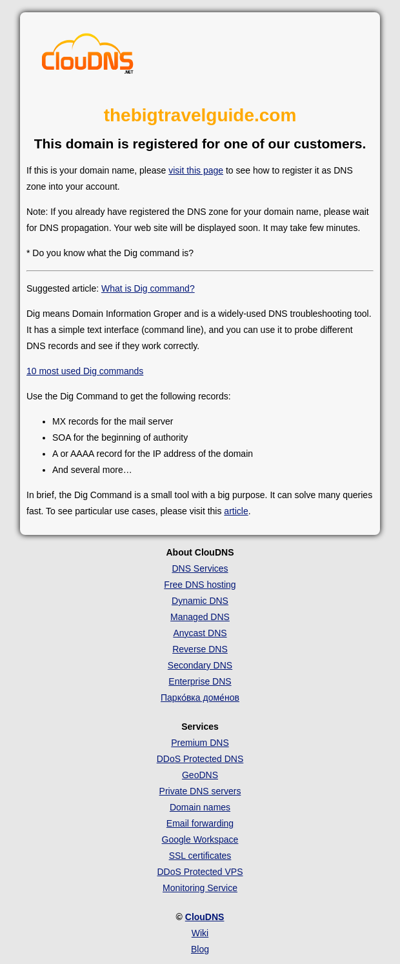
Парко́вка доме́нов (200, 697)
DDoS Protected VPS (200, 872)
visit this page (195, 170)
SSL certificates (200, 855)
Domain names (200, 807)
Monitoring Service (200, 888)
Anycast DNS (199, 633)
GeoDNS (200, 775)
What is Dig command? (148, 288)
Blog (200, 949)
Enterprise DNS (199, 681)
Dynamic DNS (200, 601)
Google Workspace (200, 839)
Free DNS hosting (199, 584)
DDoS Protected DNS (200, 759)
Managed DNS (200, 617)
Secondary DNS (200, 665)
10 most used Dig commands (84, 371)
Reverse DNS (200, 649)
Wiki (200, 933)
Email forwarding (200, 823)
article (236, 511)
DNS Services (200, 568)
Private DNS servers (200, 791)
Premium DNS (199, 743)
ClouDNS (205, 917)
